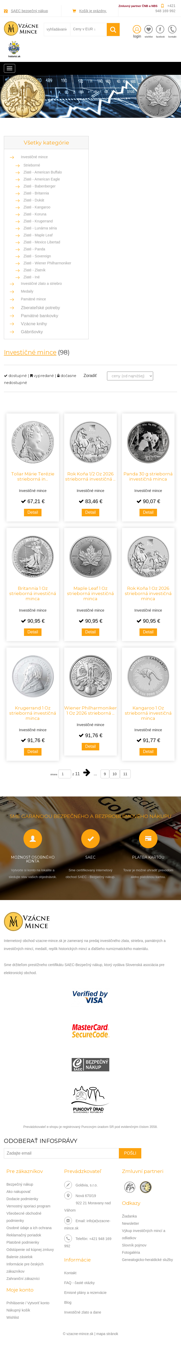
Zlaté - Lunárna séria (40, 228)
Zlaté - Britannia (36, 193)
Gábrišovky (30, 331)
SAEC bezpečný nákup (29, 11)
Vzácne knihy (32, 323)
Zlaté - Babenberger (39, 186)
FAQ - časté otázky (79, 1283)
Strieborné (31, 165)
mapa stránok (107, 1334)
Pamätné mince (33, 299)
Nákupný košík (18, 1310)
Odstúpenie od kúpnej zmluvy (30, 1250)
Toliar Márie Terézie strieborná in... (32, 476)
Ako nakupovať (18, 1192)
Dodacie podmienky (22, 1199)
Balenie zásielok (19, 1257)
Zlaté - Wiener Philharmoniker (47, 263)
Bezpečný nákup (19, 1184)
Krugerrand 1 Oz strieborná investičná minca (32, 713)
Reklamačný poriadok (23, 1235)
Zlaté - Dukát (33, 200)
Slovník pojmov (134, 1245)
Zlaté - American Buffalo (42, 172)
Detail (33, 512)
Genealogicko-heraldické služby (147, 1260)
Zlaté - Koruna (34, 214)
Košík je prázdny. (92, 11)
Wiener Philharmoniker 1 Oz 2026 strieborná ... (90, 710)
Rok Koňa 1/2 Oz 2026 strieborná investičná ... (90, 476)
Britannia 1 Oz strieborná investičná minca (32, 593)
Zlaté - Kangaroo (36, 207)
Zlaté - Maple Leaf (38, 235)
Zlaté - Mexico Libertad (41, 242)
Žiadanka (129, 1216)
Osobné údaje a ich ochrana (29, 1228)
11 (125, 774)
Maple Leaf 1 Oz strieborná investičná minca (90, 593)
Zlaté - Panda (34, 249)
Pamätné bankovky (38, 315)
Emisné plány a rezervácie (85, 1293)
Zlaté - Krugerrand (38, 221)
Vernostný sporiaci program (28, 1206)
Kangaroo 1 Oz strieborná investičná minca (148, 713)
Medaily (27, 291)
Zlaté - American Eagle (41, 179)
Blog (67, 1302)
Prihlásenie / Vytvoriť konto (28, 1303)
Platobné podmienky (22, 1242)
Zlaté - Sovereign (37, 256)
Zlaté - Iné (31, 277)
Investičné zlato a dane (82, 1312)
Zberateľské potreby (39, 307)
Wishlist (12, 1317)
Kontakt (70, 1273)
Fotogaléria (131, 1252)
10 (115, 774)
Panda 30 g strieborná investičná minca (148, 476)
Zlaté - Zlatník (34, 270)
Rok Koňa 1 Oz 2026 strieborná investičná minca (148, 593)
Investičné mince (34, 157)
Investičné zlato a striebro (41, 283)
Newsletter (130, 1223)
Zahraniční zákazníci (22, 1279)
